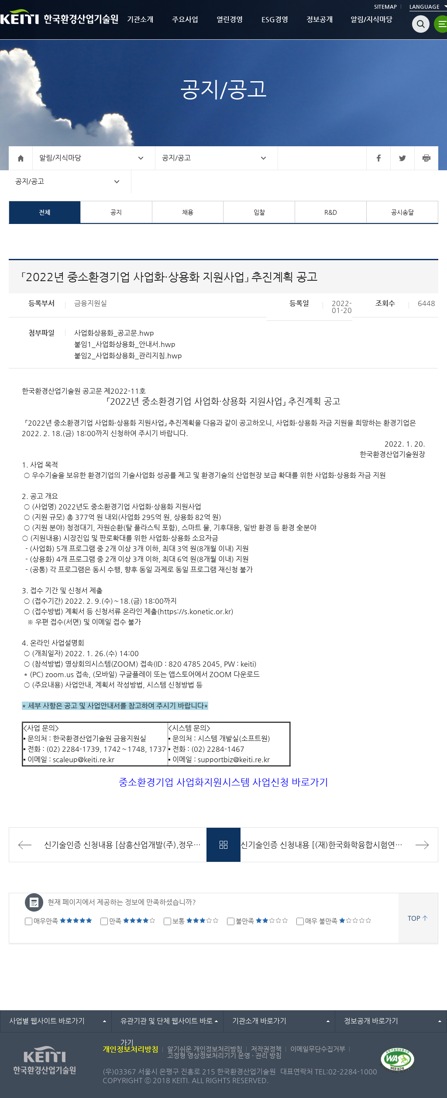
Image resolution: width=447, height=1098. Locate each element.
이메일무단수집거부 (317, 1049)
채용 (187, 212)
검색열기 (421, 24)
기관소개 (140, 19)
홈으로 (21, 158)
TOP (414, 918)
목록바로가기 (223, 845)
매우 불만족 (338, 921)
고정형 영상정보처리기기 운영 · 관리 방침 (224, 1055)
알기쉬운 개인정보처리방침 (204, 1049)
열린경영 (230, 19)
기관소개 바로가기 (259, 1021)
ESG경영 (274, 19)
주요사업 (185, 19)
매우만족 (63, 921)
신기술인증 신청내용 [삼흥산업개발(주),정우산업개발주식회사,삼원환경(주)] (125, 844)
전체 (44, 212)
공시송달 (402, 212)
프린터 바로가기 (426, 158)
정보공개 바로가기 (371, 1021)
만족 (132, 921)
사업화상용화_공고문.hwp (114, 333)
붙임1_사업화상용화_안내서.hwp (124, 344)
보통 (195, 921)
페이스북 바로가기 (378, 158)
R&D (330, 212)
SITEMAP (385, 6)
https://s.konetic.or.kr (195, 611)
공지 (116, 212)
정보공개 (319, 19)
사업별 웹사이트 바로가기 (47, 1021)
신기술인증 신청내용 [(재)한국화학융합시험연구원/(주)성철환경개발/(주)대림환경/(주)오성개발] (339, 844)
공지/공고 (176, 158)
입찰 (259, 212)
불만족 (262, 921)
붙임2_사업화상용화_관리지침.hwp (128, 355)
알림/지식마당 (371, 19)
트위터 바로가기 (402, 158)
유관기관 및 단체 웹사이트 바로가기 (166, 1024)
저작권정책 (266, 1049)
